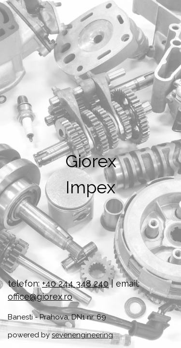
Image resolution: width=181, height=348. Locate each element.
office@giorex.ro (40, 296)
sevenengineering (82, 335)
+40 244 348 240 (75, 283)
